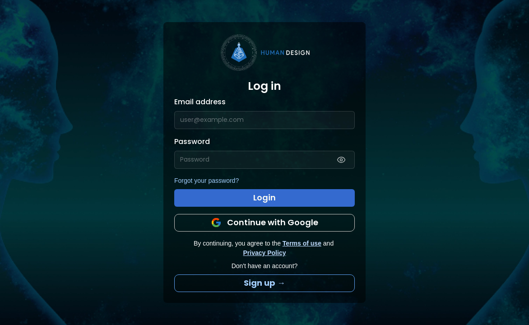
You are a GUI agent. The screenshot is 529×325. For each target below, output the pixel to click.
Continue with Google (264, 222)
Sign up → (264, 282)
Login (264, 197)
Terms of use (302, 243)
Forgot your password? (206, 180)
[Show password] (341, 160)
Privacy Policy (264, 252)
